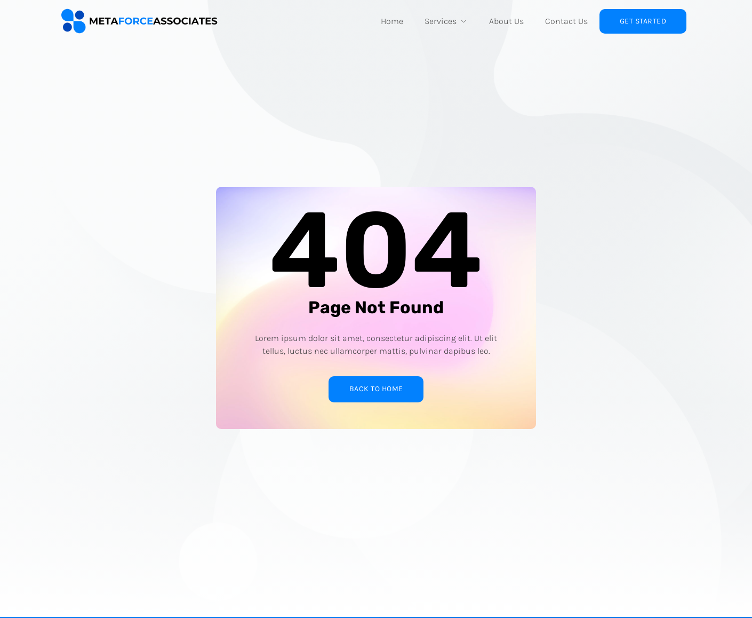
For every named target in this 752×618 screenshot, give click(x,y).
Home (392, 21)
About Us (506, 21)
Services (446, 21)
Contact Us (566, 21)
